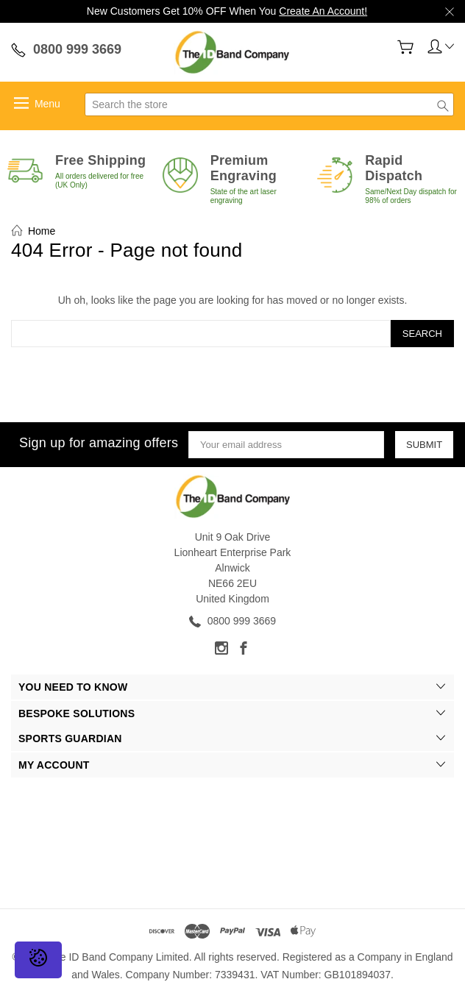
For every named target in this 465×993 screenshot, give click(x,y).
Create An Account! (323, 11)
